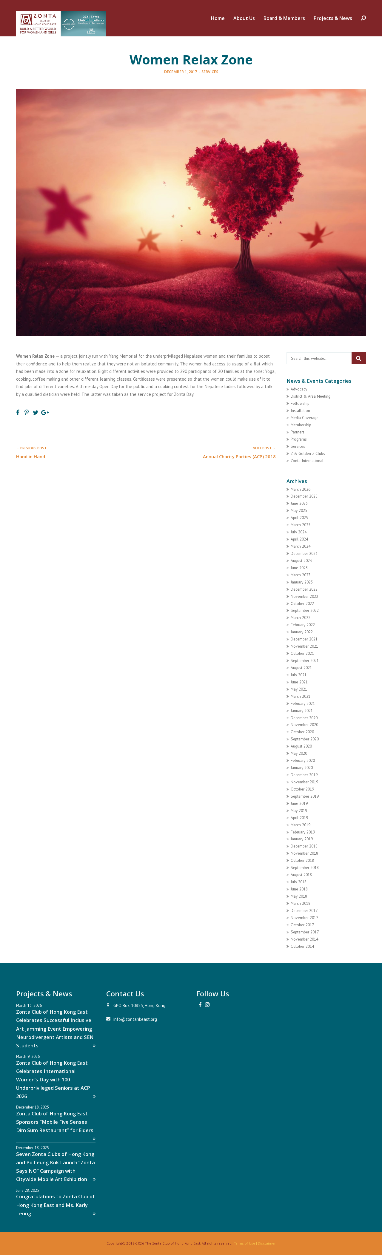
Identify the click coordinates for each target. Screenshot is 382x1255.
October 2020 (302, 731)
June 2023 (299, 567)
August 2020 (301, 746)
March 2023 (300, 575)
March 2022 (300, 617)
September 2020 (305, 739)
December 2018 (304, 846)
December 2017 (304, 910)
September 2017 (305, 932)
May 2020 (299, 753)
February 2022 (303, 624)
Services (209, 71)
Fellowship (300, 403)
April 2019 (299, 817)
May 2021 (299, 689)
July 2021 (298, 674)
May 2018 (299, 896)
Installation (300, 410)
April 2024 (299, 539)
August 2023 (301, 560)
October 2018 (302, 860)
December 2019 (304, 774)
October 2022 (302, 603)
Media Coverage (304, 417)
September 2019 (305, 796)
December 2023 (304, 553)
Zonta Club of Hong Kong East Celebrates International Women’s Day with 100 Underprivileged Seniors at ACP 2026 (56, 1079)
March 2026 (300, 489)
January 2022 (302, 632)
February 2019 (303, 832)
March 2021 (300, 696)
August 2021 (301, 667)
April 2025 (299, 517)
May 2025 (299, 510)
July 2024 (298, 532)
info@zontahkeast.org (135, 1019)
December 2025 (304, 496)
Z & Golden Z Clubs (308, 453)
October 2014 (302, 946)
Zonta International (307, 460)
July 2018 (298, 881)
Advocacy (299, 389)
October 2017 (302, 924)
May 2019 (299, 810)
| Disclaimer (265, 1243)
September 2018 (305, 867)
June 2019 (299, 803)
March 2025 (300, 524)
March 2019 (300, 825)
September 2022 (305, 610)
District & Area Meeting (310, 396)
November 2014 (304, 939)
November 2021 (304, 646)
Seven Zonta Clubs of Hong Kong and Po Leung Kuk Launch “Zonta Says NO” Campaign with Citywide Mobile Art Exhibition (56, 1167)
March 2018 (300, 903)
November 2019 (304, 782)
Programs (299, 439)
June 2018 (299, 889)
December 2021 (304, 639)
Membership (301, 424)
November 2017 (304, 917)
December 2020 (304, 717)
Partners (297, 432)
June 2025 (299, 503)
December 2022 (304, 589)
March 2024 (300, 546)
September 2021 (305, 660)
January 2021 (302, 710)
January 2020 (302, 767)
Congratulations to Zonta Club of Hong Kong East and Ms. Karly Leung (56, 1205)
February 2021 (303, 703)
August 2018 (301, 874)
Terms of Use (244, 1243)
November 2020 (304, 724)
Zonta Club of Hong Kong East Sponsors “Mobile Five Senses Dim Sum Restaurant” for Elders (56, 1125)
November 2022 (304, 596)
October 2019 (302, 789)
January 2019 (302, 839)
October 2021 (302, 653)
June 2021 (299, 682)
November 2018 (304, 853)
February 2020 (303, 760)
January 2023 (302, 582)
